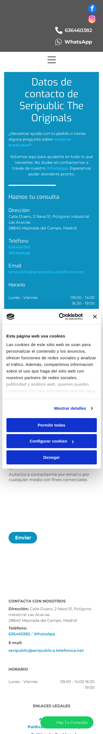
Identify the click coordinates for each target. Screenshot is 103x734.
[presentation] (31, 506)
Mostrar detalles (70, 408)
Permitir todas (51, 425)
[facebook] (92, 9)
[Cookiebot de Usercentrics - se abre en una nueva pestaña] (61, 316)
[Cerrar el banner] (95, 316)
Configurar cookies (52, 441)
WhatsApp (44, 633)
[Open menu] (52, 60)
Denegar (51, 457)
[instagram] (92, 19)
